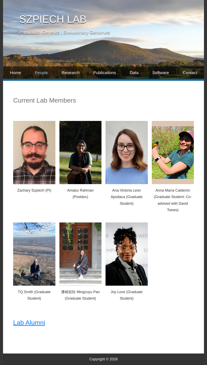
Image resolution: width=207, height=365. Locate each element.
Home (15, 72)
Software (160, 72)
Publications (104, 72)
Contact (190, 72)
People (41, 72)
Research (71, 72)
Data (134, 72)
